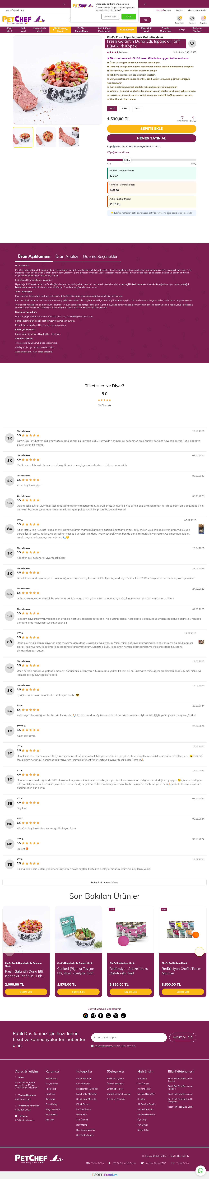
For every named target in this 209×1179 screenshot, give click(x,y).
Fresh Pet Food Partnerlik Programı (180, 1100)
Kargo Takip (143, 1130)
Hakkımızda (51, 1078)
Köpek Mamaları (84, 1078)
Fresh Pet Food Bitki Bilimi (180, 1106)
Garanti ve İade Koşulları (118, 1094)
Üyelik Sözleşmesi (115, 1083)
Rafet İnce (51, 1094)
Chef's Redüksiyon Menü (122, 963)
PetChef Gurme (83, 1109)
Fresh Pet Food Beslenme (180, 1094)
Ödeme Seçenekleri (101, 256)
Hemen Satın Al (151, 138)
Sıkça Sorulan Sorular (197, 10)
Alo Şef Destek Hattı (13, 10)
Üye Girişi (142, 1119)
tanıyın (164, 10)
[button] (64, 3)
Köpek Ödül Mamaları (86, 1094)
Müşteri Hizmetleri (146, 1094)
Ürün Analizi (66, 256)
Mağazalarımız (53, 1109)
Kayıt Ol (182, 1037)
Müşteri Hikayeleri (146, 1114)
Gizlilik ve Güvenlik (116, 1099)
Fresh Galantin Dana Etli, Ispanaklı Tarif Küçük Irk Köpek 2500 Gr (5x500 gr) (25, 973)
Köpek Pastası (83, 1104)
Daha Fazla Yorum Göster (104, 882)
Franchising (51, 1104)
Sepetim (141, 1099)
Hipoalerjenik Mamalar (87, 1088)
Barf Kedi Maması (85, 1135)
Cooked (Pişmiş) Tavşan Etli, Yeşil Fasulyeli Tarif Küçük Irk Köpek (75, 970)
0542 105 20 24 (23, 1109)
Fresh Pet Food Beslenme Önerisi (180, 1079)
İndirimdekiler (144, 1088)
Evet (128, 16)
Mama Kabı (82, 1114)
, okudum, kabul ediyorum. (113, 1046)
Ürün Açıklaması (34, 256)
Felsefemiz (51, 1088)
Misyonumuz (52, 1083)
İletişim (179, 10)
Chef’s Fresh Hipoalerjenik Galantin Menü (135, 37)
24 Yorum (117, 52)
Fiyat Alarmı (182, 119)
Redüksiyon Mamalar (86, 1099)
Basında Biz (51, 1114)
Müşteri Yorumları (146, 1109)
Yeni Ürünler (82, 1119)
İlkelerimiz (50, 1099)
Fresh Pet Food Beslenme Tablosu (180, 1087)
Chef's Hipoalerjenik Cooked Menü (75, 963)
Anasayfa (142, 1078)
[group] (57, 80)
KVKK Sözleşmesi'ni (103, 1046)
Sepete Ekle (151, 128)
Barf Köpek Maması (85, 1130)
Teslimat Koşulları (115, 1078)
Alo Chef (50, 1119)
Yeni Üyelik (143, 1125)
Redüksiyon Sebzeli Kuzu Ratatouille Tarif (129, 970)
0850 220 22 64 (23, 1099)
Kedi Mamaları (83, 1083)
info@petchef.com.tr (24, 1120)
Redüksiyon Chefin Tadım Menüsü (181, 970)
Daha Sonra (110, 16)
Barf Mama (81, 1125)
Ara (145, 19)
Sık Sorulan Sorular (147, 1104)
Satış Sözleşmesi (115, 1088)
